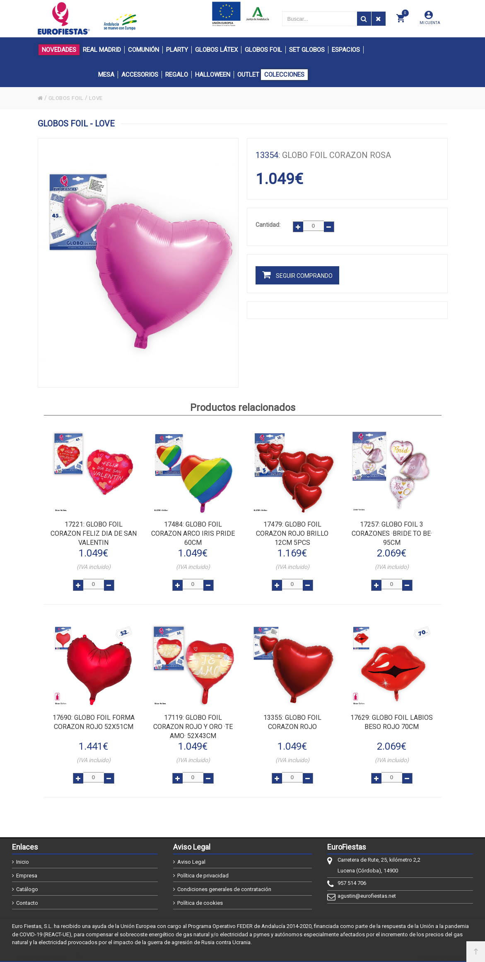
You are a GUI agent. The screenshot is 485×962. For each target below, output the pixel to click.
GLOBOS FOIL (67, 98)
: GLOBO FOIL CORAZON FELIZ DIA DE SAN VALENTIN (94, 533)
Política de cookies (200, 897)
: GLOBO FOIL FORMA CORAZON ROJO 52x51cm (94, 717)
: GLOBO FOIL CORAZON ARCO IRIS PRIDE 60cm (193, 533)
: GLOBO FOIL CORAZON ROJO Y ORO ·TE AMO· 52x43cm (193, 722)
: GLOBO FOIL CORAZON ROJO (292, 717)
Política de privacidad (203, 869)
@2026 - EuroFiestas (42, 952)
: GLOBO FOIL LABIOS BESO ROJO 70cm (391, 717)
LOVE (99, 98)
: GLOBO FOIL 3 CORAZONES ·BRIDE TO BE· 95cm (392, 533)
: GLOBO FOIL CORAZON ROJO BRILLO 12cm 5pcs (292, 533)
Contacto (27, 897)
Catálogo (27, 883)
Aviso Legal (191, 856)
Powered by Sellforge (443, 952)
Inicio (22, 856)
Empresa (26, 869)
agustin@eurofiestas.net (367, 890)
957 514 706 (352, 877)
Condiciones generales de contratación (224, 883)
